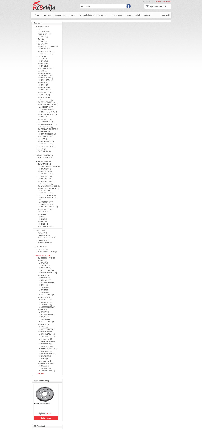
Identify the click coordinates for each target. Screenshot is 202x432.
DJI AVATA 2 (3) (44, 97)
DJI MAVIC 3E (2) (45, 171)
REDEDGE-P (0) (44, 235)
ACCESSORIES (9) (46, 100)
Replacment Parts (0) (48, 354)
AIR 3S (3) (43, 59)
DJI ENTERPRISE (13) (43, 162)
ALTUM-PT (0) (43, 233)
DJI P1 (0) (42, 217)
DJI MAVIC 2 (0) (46, 302)
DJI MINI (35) (42, 71)
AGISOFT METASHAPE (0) (47, 252)
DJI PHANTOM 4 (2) (48, 336)
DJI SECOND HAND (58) (47, 258)
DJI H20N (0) (43, 224)
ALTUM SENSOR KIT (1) (46, 238)
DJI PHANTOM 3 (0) (48, 334)
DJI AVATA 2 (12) (44, 95)
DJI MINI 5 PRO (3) (46, 78)
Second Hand (60, 15)
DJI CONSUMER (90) (43, 27)
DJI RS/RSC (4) (44, 131)
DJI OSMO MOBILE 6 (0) (48, 273)
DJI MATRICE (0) (45, 356)
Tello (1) (41, 39)
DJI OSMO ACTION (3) (46, 109)
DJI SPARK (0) (44, 278)
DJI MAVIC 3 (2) (44, 49)
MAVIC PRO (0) (46, 300)
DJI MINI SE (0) (44, 87)
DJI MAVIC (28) (44, 297)
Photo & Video (116, 15)
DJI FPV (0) (45, 312)
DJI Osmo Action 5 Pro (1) (48, 112)
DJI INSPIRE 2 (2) (45, 344)
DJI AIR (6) (42, 56)
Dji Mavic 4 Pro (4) (44, 34)
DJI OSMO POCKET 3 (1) (48, 105)
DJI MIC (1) (43, 117)
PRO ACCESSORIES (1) (44, 155)
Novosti (73, 15)
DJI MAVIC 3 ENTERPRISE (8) (49, 166)
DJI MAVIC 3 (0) (46, 305)
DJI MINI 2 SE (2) (45, 90)
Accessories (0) (46, 361)
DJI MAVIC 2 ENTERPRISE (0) (49, 186)
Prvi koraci (47, 15)
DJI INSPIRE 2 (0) (47, 346)
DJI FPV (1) (43, 309)
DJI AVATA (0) (44, 317)
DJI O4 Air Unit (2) (44, 151)
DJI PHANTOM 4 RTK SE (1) (48, 198)
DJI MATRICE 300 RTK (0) (48, 207)
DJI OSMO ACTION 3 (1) (48, 114)
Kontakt (147, 15)
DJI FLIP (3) (42, 29)
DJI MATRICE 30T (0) (46, 181)
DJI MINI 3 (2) (44, 82)
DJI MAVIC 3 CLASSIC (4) (48, 46)
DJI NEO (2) (42, 41)
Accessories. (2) (46, 351)
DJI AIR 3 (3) (43, 66)
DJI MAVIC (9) (43, 44)
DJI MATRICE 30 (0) (45, 176)
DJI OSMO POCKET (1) (46, 102)
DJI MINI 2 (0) (44, 85)
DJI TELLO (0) (44, 366)
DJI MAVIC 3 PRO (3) (46, 51)
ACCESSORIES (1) (46, 202)
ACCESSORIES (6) (46, 92)
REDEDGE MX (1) (44, 240)
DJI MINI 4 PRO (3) (46, 80)
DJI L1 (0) (42, 214)
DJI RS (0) (44, 327)
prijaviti (158, 1)
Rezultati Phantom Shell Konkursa (93, 15)
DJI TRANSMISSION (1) (46, 146)
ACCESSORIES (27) (48, 307)
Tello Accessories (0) (48, 371)
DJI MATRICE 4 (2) (44, 164)
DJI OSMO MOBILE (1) (46, 122)
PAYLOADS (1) (43, 212)
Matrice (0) (44, 359)
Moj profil (166, 15)
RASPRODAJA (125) (43, 256)
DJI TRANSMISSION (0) (47, 134)
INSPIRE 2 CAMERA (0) (49, 349)
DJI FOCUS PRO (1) (46, 141)
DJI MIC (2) (42, 149)
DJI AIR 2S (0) (44, 63)
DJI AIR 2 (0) (43, 61)
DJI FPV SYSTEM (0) (46, 363)
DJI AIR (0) (43, 260)
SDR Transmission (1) (45, 158)
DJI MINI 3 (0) (45, 287)
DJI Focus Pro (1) (44, 32)
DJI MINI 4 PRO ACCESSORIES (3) (46, 74)
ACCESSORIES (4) (46, 54)
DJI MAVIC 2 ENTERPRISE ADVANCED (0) (48, 189)
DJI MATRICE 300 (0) (45, 204)
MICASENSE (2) (41, 230)
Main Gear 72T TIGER (42, 404)
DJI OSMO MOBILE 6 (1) (48, 124)
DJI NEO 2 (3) (43, 37)
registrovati (167, 1)
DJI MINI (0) (43, 285)
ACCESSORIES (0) (46, 68)
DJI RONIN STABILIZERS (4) (48, 129)
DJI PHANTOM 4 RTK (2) (47, 195)
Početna (36, 15)
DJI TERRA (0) (43, 249)
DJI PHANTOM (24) (46, 332)
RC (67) (41, 373)
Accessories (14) (46, 339)
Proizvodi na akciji (133, 15)
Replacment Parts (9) (48, 341)
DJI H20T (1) (43, 222)
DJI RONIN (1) (43, 139)
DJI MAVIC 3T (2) (45, 169)
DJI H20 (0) (43, 219)
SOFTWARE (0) (41, 247)
